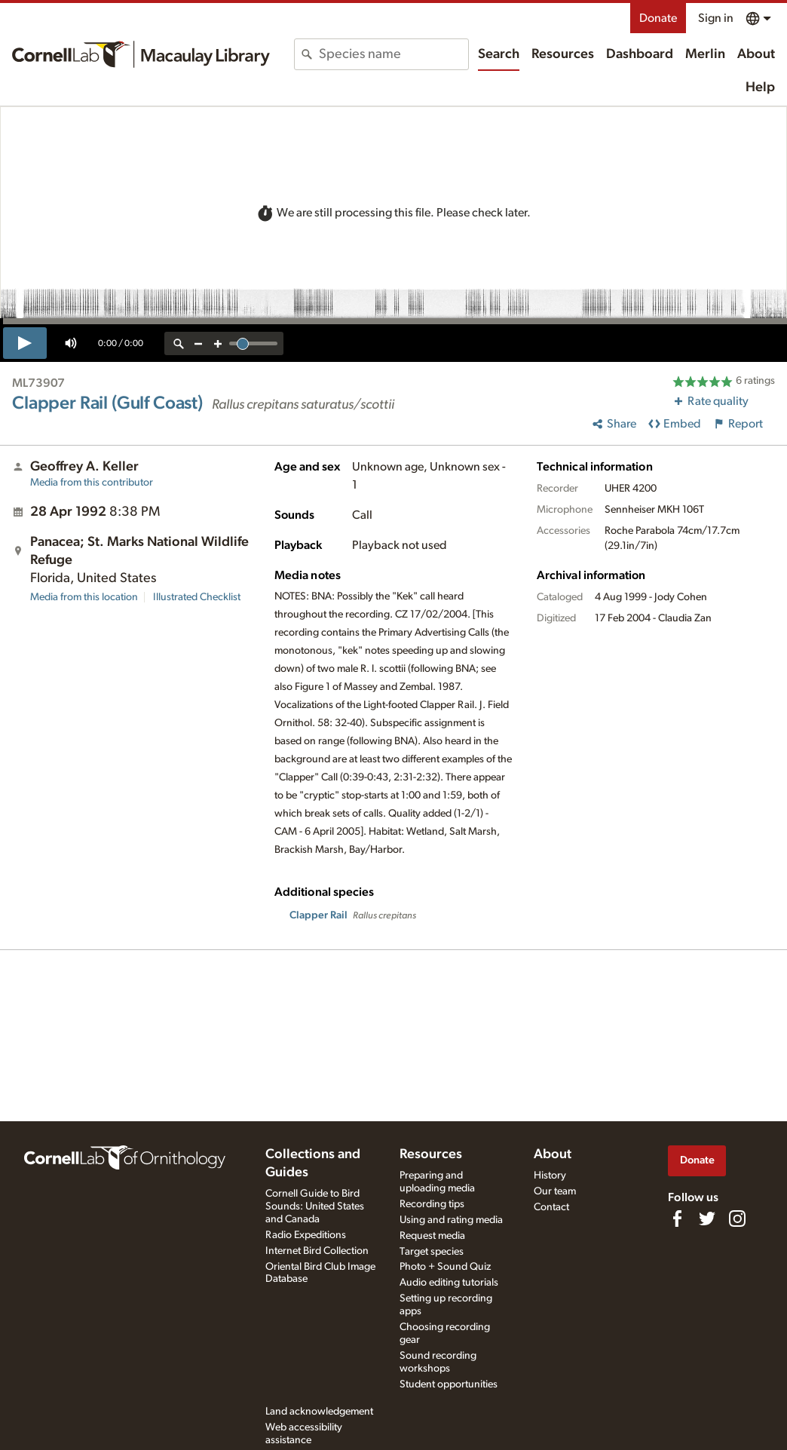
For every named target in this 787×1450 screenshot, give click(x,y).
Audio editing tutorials (449, 1282)
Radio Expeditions (305, 1235)
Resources (562, 54)
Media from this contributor (91, 482)
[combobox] (393, 54)
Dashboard (639, 54)
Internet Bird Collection (317, 1251)
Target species (432, 1251)
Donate (658, 18)
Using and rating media (451, 1220)
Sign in (715, 18)
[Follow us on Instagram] (737, 1218)
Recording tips (432, 1204)
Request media (432, 1236)
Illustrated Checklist (196, 597)
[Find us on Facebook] (677, 1218)
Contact (551, 1207)
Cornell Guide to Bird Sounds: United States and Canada (314, 1206)
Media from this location (84, 597)
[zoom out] (198, 343)
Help (760, 87)
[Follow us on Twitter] (707, 1218)
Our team (555, 1191)
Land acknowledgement (319, 1411)
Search (498, 54)
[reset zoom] (178, 343)
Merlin (705, 54)
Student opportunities (449, 1384)
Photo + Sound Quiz (445, 1266)
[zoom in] (218, 343)
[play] (25, 343)
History (550, 1175)
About (756, 54)
